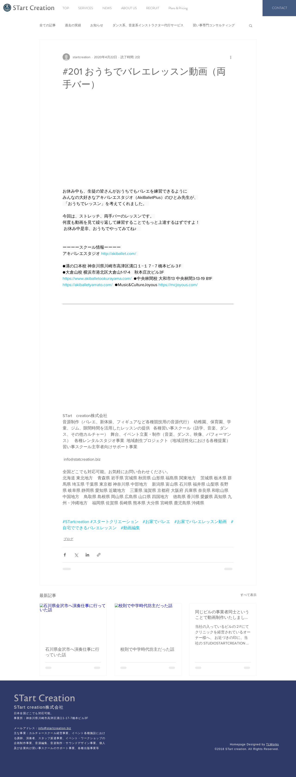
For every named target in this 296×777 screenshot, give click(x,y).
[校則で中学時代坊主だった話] (148, 622)
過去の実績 (73, 25)
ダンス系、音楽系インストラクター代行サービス (148, 25)
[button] (250, 25)
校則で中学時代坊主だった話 (147, 649)
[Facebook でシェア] (65, 555)
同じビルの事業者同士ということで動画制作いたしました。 (222, 615)
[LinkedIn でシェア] (87, 555)
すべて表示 (248, 595)
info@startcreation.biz (54, 728)
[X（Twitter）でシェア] (76, 555)
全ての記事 (47, 25)
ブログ (68, 539)
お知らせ (96, 25)
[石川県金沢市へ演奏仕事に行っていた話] (73, 622)
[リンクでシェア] (99, 555)
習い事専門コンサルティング (214, 25)
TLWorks (272, 744)
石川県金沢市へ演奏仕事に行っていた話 (72, 652)
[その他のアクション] (230, 57)
